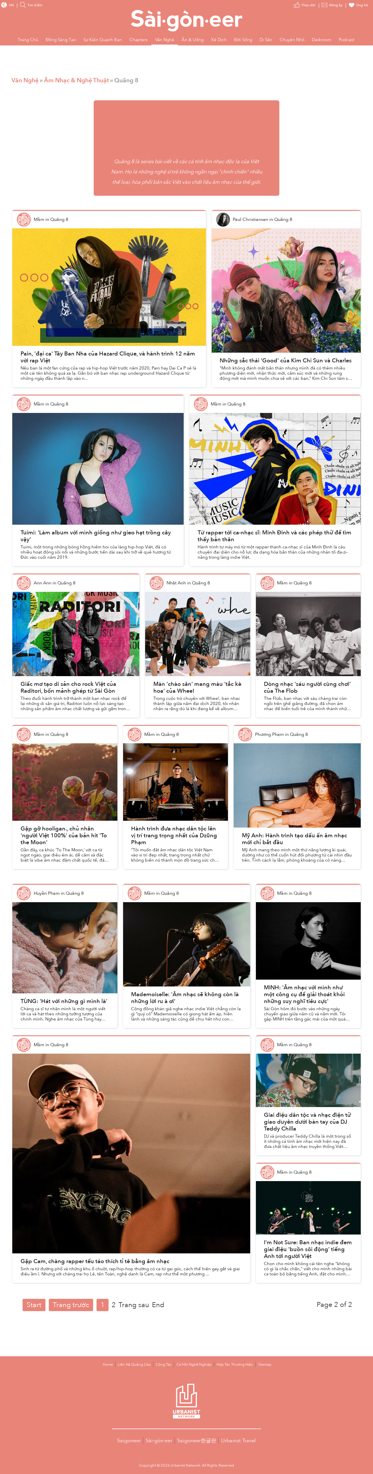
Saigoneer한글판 (196, 1440)
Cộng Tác (164, 1364)
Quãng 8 (124, 161)
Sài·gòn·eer (159, 1440)
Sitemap (264, 1364)
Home (108, 1364)
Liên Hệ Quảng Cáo (134, 1364)
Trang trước (71, 1305)
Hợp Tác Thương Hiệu (234, 1364)
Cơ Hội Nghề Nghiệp (194, 1364)
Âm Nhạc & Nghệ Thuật (76, 80)
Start (34, 1305)
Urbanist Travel (238, 1440)
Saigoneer (129, 1440)
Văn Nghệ (25, 80)
